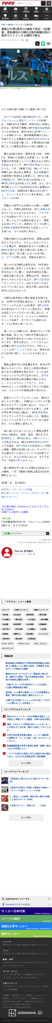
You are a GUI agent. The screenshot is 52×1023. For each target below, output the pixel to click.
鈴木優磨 (13, 227)
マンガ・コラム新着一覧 (11, 974)
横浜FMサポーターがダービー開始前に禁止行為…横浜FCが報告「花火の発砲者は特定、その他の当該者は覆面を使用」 (28, 677)
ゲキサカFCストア (9, 986)
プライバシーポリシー (20, 998)
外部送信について (37, 998)
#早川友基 (19, 629)
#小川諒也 (31, 619)
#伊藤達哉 (42, 624)
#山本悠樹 (30, 624)
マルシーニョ (9, 88)
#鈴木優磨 (44, 619)
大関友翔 (32, 165)
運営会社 (29, 995)
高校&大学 (25, 945)
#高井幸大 (6, 639)
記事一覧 (31, 554)
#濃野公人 (17, 634)
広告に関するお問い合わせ (12, 1001)
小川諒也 (42, 279)
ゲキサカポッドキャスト (16, 965)
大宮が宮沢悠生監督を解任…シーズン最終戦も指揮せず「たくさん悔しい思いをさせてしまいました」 (29, 738)
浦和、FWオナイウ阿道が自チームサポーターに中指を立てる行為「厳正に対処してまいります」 (29, 727)
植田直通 (32, 187)
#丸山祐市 (17, 615)
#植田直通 (30, 615)
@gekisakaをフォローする (15, 899)
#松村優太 (30, 634)
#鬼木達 (5, 615)
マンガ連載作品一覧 (28, 974)
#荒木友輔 (42, 615)
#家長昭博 (17, 624)
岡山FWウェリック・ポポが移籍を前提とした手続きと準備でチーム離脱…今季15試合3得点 (28, 717)
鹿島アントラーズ (29, 120)
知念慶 (45, 176)
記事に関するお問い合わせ (34, 1001)
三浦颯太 (43, 209)
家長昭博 (41, 412)
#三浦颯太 (31, 629)
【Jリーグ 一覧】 (18, 40)
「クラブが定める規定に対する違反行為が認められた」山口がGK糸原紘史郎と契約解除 (29, 755)
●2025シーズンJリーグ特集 (16, 489)
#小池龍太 (6, 619)
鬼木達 (37, 172)
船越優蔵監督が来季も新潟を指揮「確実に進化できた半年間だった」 (29, 747)
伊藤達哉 (37, 128)
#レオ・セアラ (7, 644)
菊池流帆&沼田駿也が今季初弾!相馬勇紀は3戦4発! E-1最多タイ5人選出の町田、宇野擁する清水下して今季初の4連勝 (28, 666)
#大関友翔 (31, 639)
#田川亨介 (6, 629)
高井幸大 (37, 139)
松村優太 (26, 179)
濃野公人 (10, 438)
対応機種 (6, 995)
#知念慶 (5, 624)
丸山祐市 (20, 346)
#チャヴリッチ (7, 648)
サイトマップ (40, 995)
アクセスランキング (24, 986)
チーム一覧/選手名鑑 (10, 989)
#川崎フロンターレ (21, 610)
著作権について (17, 995)
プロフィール (19, 554)
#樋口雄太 (19, 619)
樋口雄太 (26, 438)
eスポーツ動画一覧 (30, 977)
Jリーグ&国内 (15, 945)
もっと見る (26, 763)
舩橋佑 (36, 442)
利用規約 (6, 998)
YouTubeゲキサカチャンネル (13, 962)
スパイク (45, 945)
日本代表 (6, 945)
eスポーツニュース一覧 (14, 977)
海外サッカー (35, 945)
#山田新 (43, 629)
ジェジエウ (21, 349)
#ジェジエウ (43, 634)
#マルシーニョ (23, 644)
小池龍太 (25, 445)
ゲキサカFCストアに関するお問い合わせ (17, 1007)
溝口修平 (10, 183)
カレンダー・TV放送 (40, 986)
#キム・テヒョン (40, 644)
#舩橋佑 (5, 634)
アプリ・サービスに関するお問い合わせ (16, 1004)
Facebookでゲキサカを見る (15, 904)
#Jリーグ (5, 610)
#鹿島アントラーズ (41, 610)
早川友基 (10, 191)
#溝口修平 (19, 639)
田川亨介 (18, 460)
